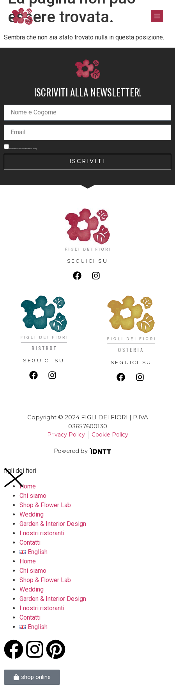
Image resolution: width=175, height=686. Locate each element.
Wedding (31, 514)
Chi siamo (32, 495)
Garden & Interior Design (52, 523)
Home (27, 561)
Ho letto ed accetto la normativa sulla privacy (23, 149)
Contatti (30, 542)
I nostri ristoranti (41, 533)
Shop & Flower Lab (45, 505)
